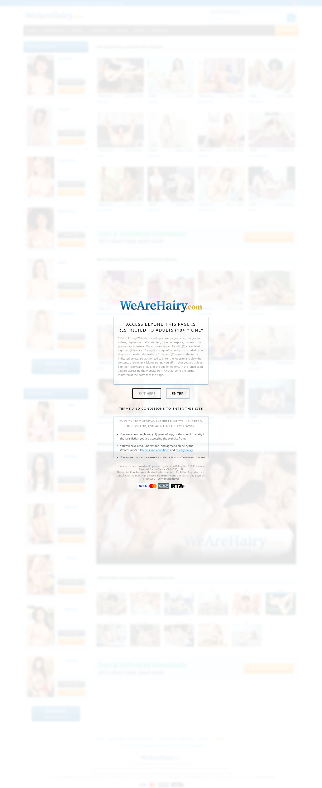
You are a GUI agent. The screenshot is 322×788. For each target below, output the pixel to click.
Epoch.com (137, 472)
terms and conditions (155, 450)
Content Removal (168, 478)
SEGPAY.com (168, 475)
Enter (178, 393)
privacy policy (184, 450)
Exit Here (146, 393)
